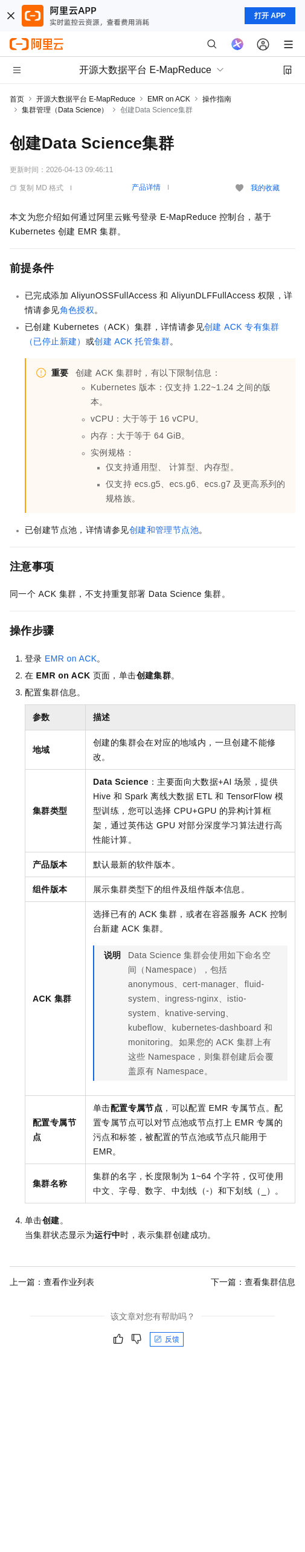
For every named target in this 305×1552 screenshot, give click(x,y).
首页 (17, 99)
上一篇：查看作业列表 (52, 1282)
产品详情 (146, 187)
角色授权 (77, 310)
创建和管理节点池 (164, 530)
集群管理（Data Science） (65, 110)
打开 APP (270, 15)
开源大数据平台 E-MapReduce (85, 99)
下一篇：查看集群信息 (253, 1282)
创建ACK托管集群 (132, 341)
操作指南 (216, 99)
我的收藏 (265, 188)
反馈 (166, 1339)
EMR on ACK (168, 99)
